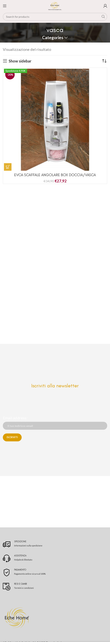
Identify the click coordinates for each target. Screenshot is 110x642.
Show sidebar (20, 61)
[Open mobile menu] (4, 6)
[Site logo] (55, 5)
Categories (52, 38)
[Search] (55, 17)
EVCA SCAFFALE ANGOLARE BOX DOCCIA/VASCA (55, 175)
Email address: (15, 418)
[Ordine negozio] (104, 61)
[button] (7, 167)
